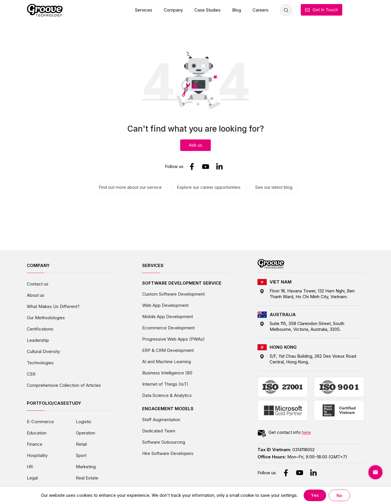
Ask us (195, 145)
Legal (32, 477)
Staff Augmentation (161, 419)
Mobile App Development (167, 316)
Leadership (38, 340)
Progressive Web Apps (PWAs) (173, 338)
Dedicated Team (158, 430)
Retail (81, 444)
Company (173, 10)
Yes (315, 495)
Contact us (37, 283)
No (340, 495)
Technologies (40, 362)
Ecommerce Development (168, 327)
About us (35, 295)
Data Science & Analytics (167, 395)
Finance (34, 444)
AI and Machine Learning (166, 361)
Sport (81, 455)
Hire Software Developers (167, 453)
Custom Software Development (173, 293)
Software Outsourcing (163, 442)
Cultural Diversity (43, 351)
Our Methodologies (46, 317)
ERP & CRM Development (168, 350)
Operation (85, 432)
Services (143, 10)
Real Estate (87, 477)
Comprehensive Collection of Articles (64, 385)
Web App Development (165, 305)
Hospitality (37, 455)
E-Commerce (40, 421)
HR (30, 466)
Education (36, 432)
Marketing (86, 466)
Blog (236, 10)
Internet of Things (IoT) (165, 384)
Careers (260, 10)
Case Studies (207, 10)
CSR (31, 373)
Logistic (84, 421)
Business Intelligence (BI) (167, 372)
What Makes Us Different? (53, 306)
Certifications (40, 328)
